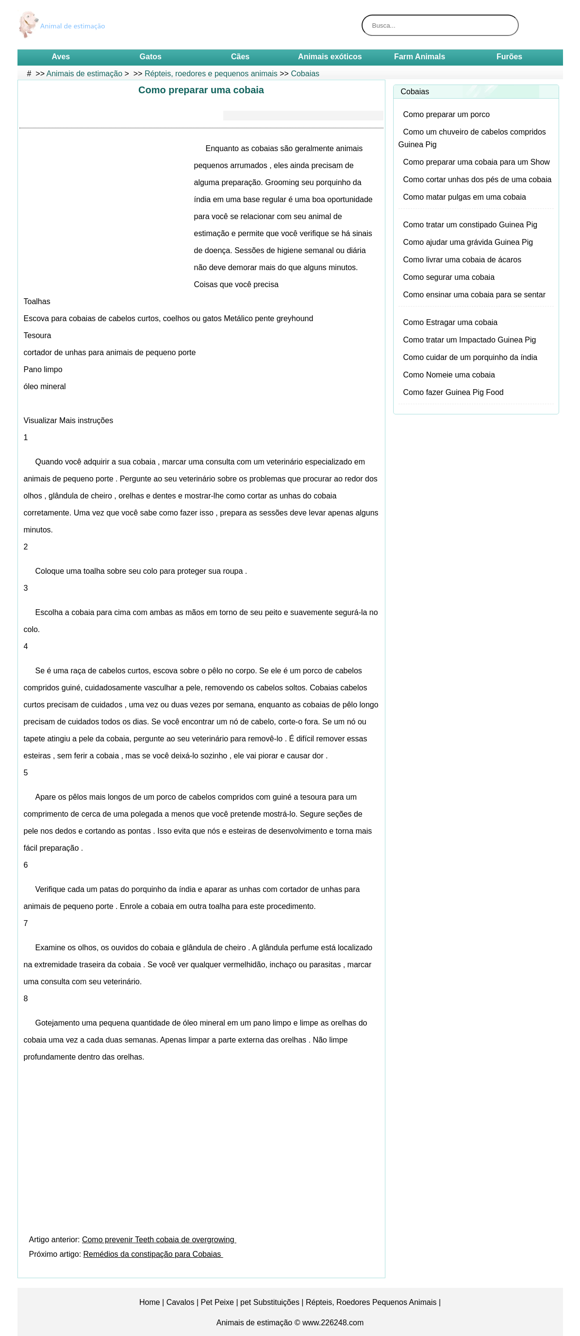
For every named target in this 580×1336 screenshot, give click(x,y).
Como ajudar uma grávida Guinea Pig (468, 242)
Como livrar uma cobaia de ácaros (462, 260)
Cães (240, 56)
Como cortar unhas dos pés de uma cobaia (477, 179)
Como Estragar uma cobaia (450, 322)
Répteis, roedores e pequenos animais (211, 73)
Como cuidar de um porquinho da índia (470, 357)
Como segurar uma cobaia (449, 277)
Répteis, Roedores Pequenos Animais (371, 1302)
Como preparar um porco (446, 114)
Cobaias (305, 73)
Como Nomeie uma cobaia (449, 375)
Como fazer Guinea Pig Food (453, 392)
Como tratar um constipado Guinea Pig (470, 225)
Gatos (151, 56)
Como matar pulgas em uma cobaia (464, 197)
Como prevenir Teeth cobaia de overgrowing (159, 1239)
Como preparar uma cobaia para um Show (476, 162)
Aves (61, 56)
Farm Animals (419, 56)
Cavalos (180, 1302)
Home (149, 1302)
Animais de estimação (85, 73)
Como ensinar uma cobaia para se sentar (474, 295)
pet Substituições (269, 1302)
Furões (509, 56)
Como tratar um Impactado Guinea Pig (469, 340)
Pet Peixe (217, 1302)
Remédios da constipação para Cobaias (153, 1254)
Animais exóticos (330, 56)
